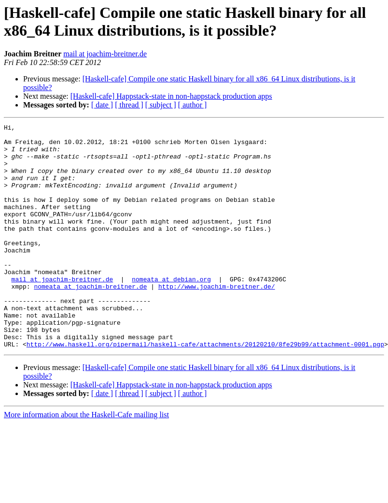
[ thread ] (129, 105)
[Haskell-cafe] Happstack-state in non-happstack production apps (171, 96)
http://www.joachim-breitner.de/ (216, 319)
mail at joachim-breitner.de (105, 54)
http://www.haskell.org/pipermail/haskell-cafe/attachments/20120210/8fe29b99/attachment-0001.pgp (205, 388)
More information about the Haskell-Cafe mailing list (86, 459)
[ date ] (102, 105)
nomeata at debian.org (171, 310)
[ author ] (192, 105)
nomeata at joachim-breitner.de (90, 319)
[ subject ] (160, 105)
